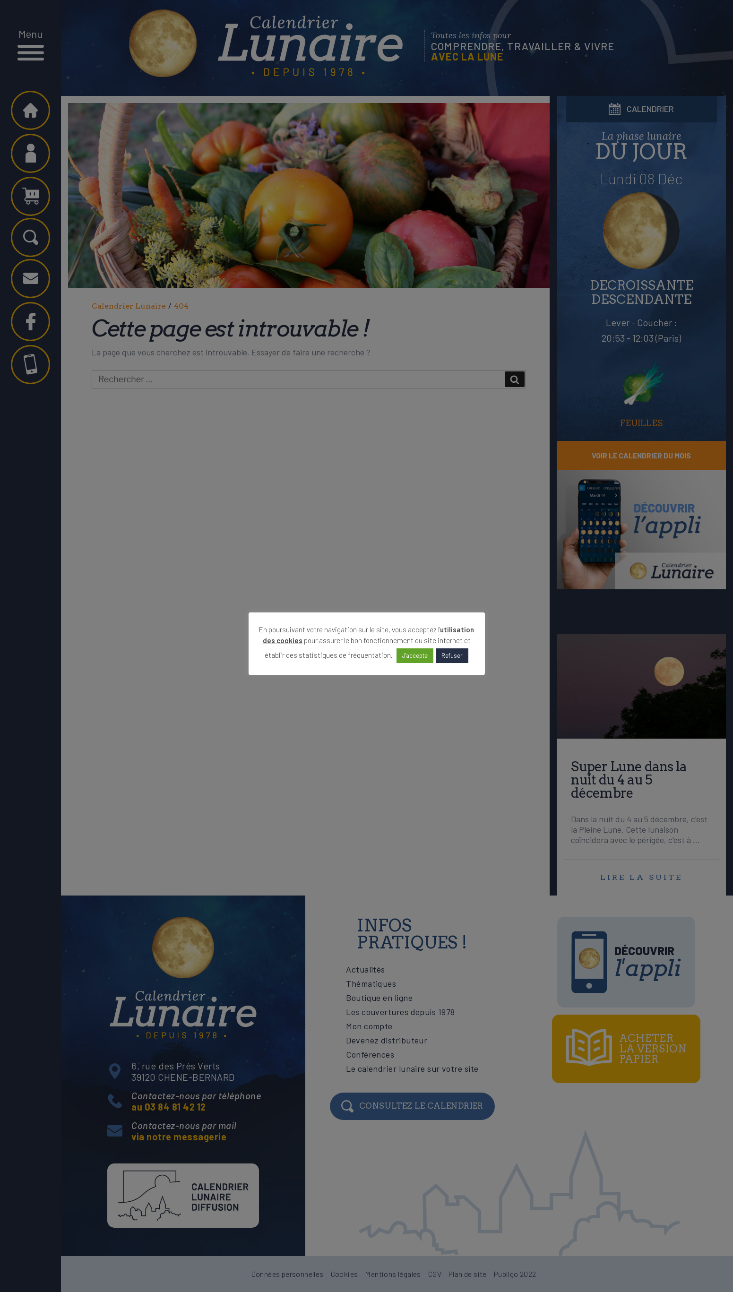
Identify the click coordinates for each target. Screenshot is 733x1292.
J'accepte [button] (415, 655)
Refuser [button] (452, 655)
